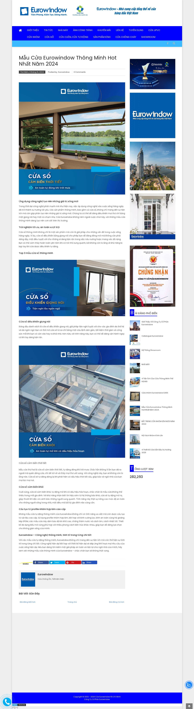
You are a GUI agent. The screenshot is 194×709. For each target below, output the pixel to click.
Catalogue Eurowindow (152, 336)
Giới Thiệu (33, 30)
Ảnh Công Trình (82, 30)
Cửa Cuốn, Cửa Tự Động (73, 37)
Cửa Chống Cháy (125, 37)
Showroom (148, 37)
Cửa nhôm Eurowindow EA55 (155, 392)
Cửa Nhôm (33, 37)
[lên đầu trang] (189, 706)
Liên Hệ (120, 30)
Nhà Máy (63, 30)
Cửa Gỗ (49, 37)
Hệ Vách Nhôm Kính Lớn (152, 435)
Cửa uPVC (154, 30)
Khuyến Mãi (104, 30)
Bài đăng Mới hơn (27, 602)
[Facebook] (167, 43)
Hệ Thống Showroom (151, 350)
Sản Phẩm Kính (101, 37)
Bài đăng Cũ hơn (116, 602)
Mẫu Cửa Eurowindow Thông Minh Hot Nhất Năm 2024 (157, 408)
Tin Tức (48, 30)
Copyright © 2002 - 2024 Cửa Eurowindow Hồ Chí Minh (97, 696)
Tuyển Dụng (136, 30)
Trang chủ (72, 602)
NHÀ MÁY (146, 364)
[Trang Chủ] (20, 31)
